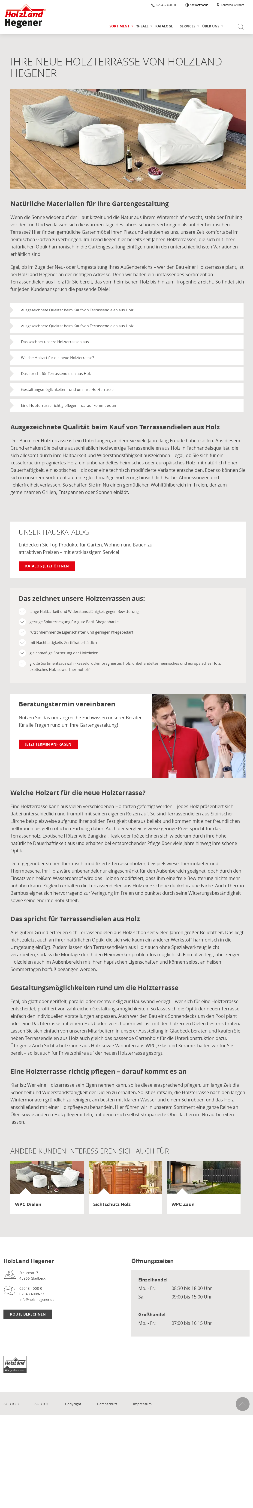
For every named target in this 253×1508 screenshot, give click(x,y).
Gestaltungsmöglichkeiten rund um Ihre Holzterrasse (67, 389)
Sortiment (119, 26)
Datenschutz (107, 1404)
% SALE (142, 26)
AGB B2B (11, 1404)
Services (187, 26)
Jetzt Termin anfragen (48, 744)
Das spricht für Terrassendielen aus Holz (56, 373)
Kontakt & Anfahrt (230, 5)
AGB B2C (41, 1404)
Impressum (142, 1404)
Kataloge (164, 26)
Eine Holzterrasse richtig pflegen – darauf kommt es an (68, 405)
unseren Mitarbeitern (91, 1031)
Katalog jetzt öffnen (47, 566)
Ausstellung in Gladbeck (164, 1031)
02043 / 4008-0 (163, 5)
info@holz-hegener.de (36, 1299)
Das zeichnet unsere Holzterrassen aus (55, 341)
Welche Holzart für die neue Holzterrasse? (57, 357)
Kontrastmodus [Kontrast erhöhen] (198, 5)
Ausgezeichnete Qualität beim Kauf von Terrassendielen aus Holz (77, 310)
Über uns (210, 26)
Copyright (73, 1404)
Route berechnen (28, 1314)
